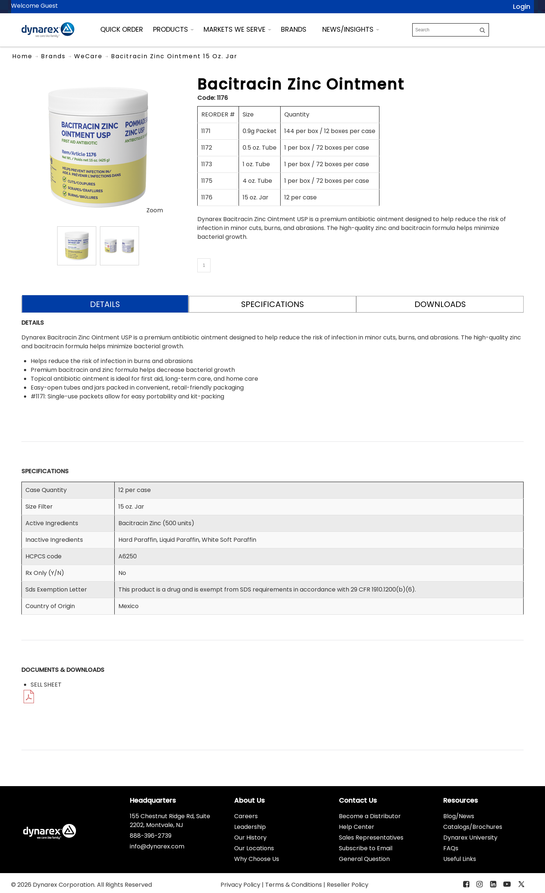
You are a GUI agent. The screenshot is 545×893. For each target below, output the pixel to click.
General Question (364, 859)
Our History (250, 837)
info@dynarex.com (157, 846)
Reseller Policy (347, 884)
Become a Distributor (370, 816)
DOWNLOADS (440, 304)
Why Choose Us (256, 859)
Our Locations (254, 848)
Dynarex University (470, 837)
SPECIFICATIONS (272, 304)
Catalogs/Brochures (472, 827)
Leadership (250, 827)
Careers (246, 816)
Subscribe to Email (365, 848)
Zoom (154, 210)
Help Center (356, 827)
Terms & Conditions (294, 884)
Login (521, 6)
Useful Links (459, 859)
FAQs (450, 848)
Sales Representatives (371, 837)
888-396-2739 (150, 835)
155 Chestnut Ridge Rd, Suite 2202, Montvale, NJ (170, 820)
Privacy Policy (241, 884)
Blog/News (458, 816)
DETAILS (105, 304)
